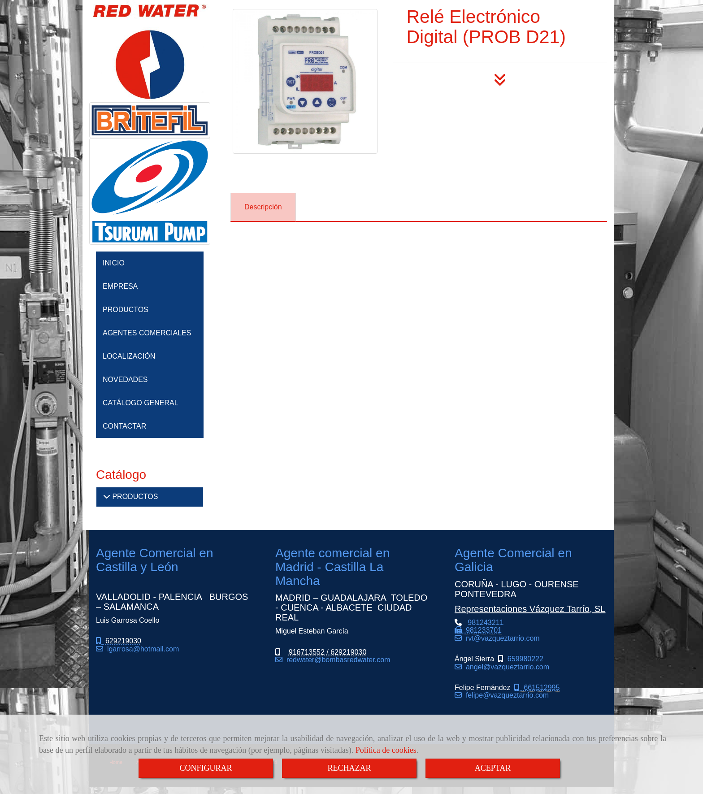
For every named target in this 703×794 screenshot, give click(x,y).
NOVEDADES (125, 379)
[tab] (263, 207)
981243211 (479, 630)
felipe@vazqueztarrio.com (505, 695)
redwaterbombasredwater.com (336, 660)
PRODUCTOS (125, 309)
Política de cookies (386, 750)
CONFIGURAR (205, 768)
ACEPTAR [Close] (493, 768)
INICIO (114, 263)
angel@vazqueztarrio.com (505, 667)
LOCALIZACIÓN (129, 356)
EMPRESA (120, 286)
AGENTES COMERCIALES (147, 333)
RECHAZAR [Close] (349, 768)
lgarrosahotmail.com (141, 649)
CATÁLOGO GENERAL (140, 403)
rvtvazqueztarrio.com (501, 638)
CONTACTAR (124, 426)
